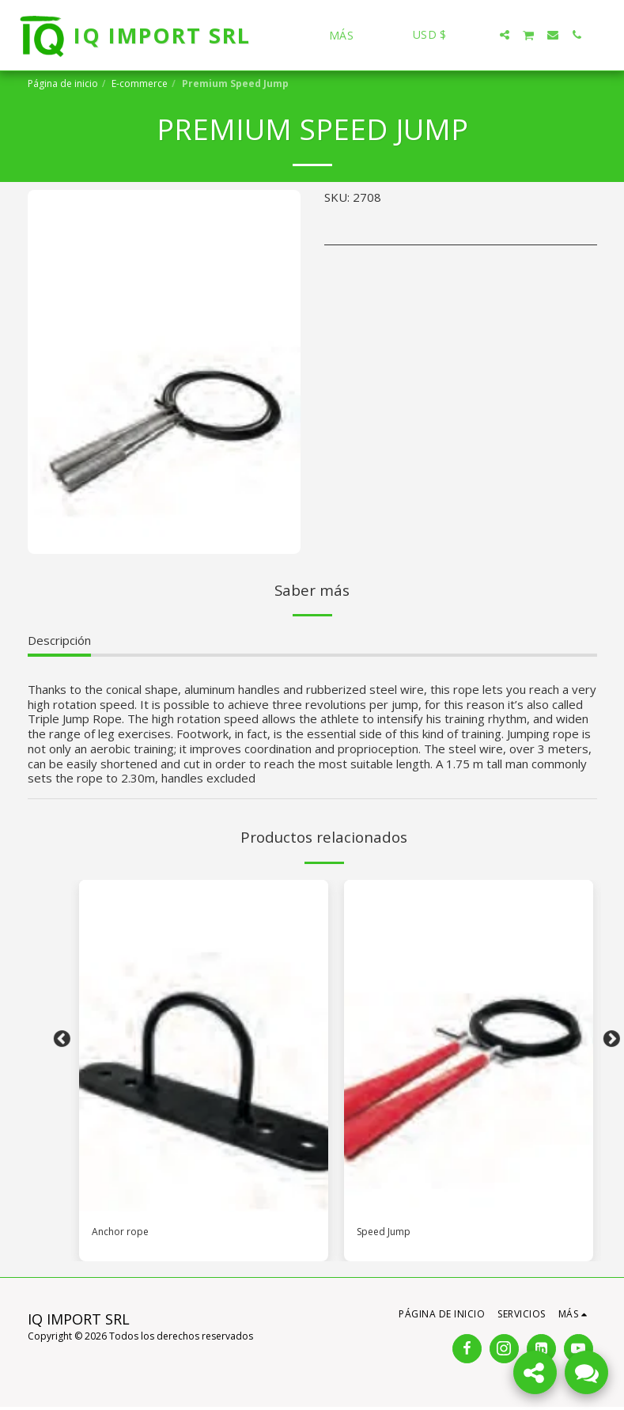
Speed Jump (389, 1233)
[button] (481, 34)
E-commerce (140, 83)
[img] (203, 1046)
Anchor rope (125, 1233)
